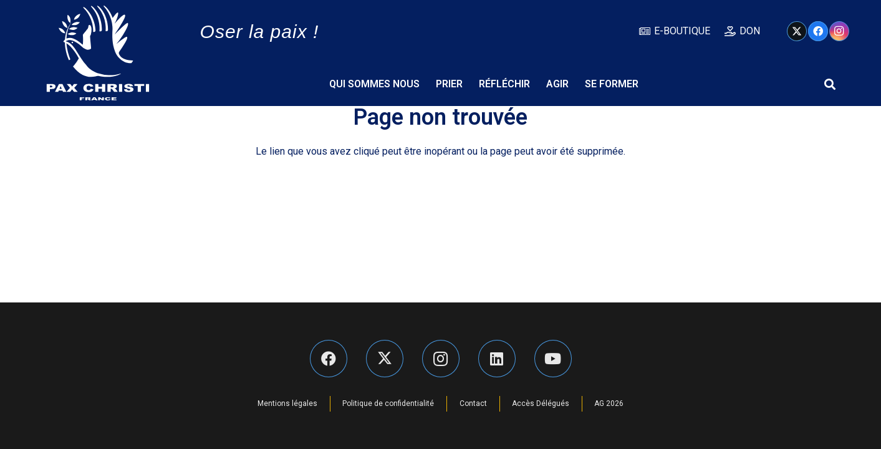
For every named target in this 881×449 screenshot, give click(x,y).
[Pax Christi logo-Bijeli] (98, 53)
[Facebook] (818, 31)
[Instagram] (839, 31)
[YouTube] (553, 358)
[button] (829, 84)
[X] (797, 31)
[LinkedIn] (497, 358)
